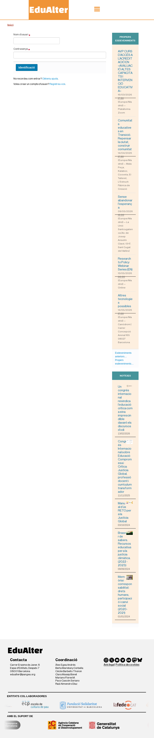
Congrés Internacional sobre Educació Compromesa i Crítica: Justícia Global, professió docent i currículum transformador (125, 466)
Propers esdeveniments (125, 39)
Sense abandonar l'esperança (125, 202)
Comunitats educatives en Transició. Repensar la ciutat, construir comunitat (125, 135)
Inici (10, 25)
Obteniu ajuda (50, 78)
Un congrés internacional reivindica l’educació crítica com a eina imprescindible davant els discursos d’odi (125, 408)
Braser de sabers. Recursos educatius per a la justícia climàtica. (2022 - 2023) (125, 549)
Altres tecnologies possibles (125, 301)
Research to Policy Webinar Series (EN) (125, 264)
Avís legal (109, 664)
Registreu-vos (57, 84)
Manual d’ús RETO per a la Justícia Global (125, 512)
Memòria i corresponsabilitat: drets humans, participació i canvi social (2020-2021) (125, 594)
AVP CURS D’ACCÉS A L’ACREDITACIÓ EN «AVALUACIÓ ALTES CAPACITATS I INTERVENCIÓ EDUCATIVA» (125, 71)
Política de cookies (127, 664)
